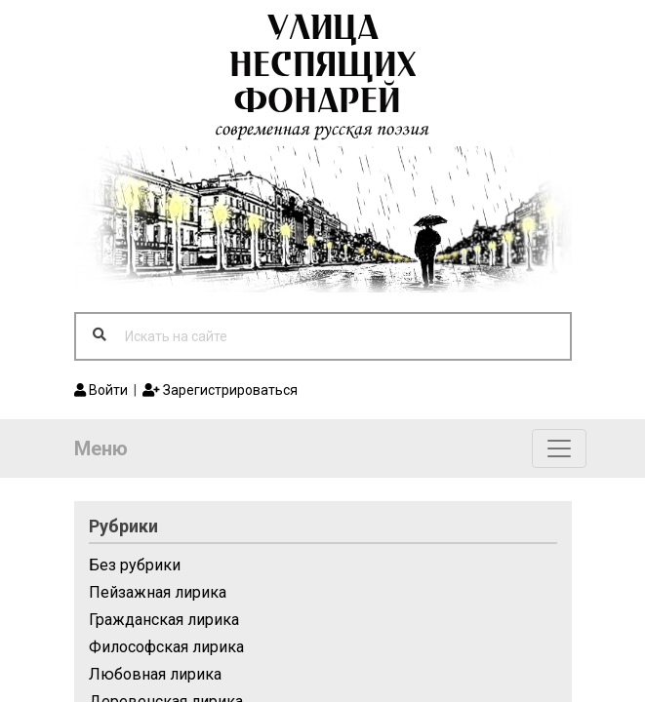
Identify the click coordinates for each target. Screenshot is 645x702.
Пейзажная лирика (157, 592)
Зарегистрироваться (220, 390)
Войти (101, 390)
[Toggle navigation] (559, 448)
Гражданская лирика (164, 619)
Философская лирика (166, 647)
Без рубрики (135, 565)
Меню (101, 448)
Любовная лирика (155, 674)
